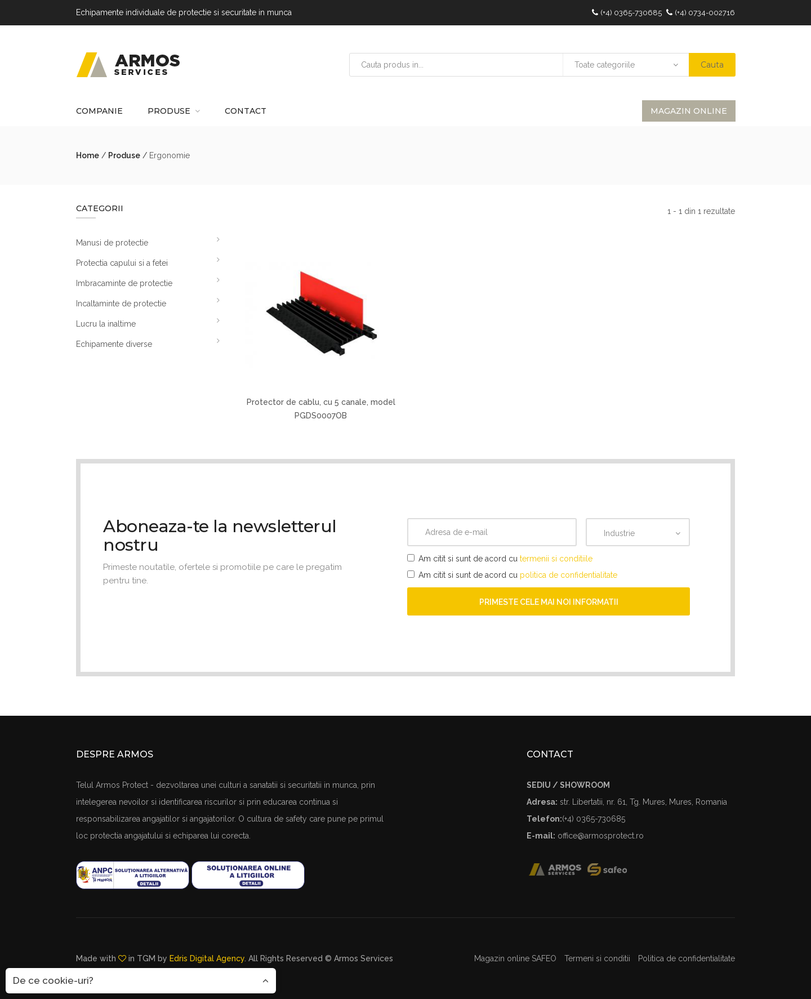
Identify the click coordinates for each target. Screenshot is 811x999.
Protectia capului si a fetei (122, 262)
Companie (99, 111)
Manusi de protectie (112, 242)
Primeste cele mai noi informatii (548, 601)
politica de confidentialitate (568, 574)
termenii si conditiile (556, 558)
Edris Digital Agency (207, 958)
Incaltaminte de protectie (121, 303)
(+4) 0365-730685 (631, 12)
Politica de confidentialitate (686, 958)
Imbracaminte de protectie (124, 283)
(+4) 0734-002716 (705, 12)
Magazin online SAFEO (515, 958)
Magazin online (688, 111)
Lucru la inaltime (106, 323)
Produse (169, 111)
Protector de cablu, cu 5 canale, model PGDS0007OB (321, 409)
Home (87, 155)
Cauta (712, 65)
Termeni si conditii (597, 958)
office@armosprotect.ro (601, 835)
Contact (245, 111)
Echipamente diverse (114, 344)
